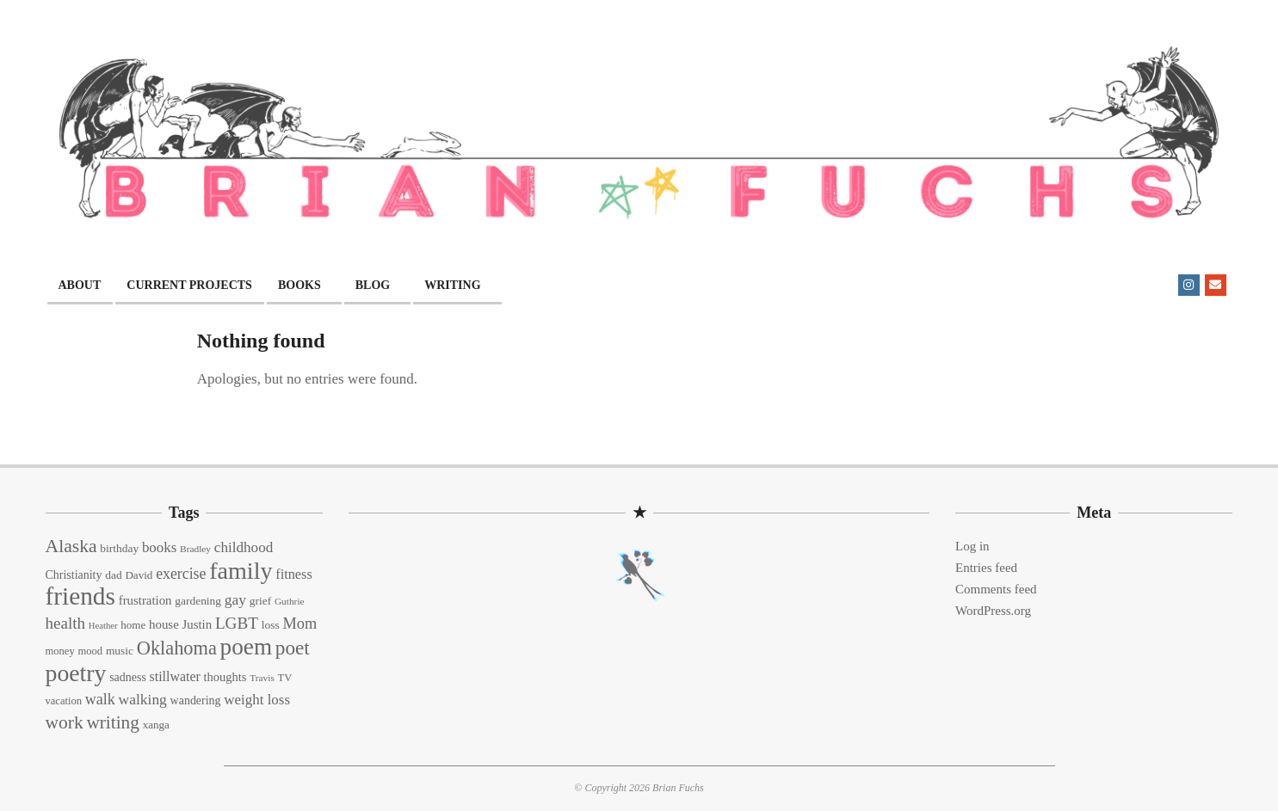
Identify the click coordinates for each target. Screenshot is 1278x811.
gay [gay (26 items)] (235, 599)
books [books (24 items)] (159, 547)
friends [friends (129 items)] (80, 596)
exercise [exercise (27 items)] (181, 573)
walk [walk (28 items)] (100, 699)
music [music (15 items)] (119, 650)
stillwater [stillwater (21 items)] (175, 676)
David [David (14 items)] (138, 574)
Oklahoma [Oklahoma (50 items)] (177, 648)
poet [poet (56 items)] (292, 647)
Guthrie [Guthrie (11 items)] (290, 601)
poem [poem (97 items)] (246, 647)
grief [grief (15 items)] (260, 600)
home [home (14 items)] (132, 624)
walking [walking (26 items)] (143, 699)
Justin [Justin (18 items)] (197, 624)
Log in (972, 546)
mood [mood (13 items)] (89, 651)
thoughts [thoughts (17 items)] (224, 677)
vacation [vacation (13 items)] (64, 701)
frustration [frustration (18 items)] (145, 600)
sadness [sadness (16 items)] (127, 677)
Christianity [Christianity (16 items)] (74, 574)
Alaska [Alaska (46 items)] (71, 546)
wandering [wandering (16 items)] (195, 700)
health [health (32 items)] (66, 623)
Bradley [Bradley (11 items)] (195, 549)
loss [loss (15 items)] (271, 624)
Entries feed (986, 567)
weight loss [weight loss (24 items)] (257, 699)
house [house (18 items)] (164, 624)
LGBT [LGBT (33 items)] (236, 623)
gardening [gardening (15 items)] (198, 600)
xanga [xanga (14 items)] (156, 724)
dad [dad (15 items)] (113, 574)
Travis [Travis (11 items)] (262, 678)
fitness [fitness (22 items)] (293, 574)
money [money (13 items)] (60, 651)
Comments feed (996, 589)
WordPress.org (993, 610)
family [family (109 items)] (240, 570)
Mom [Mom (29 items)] (299, 623)
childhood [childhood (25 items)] (243, 547)
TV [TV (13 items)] (285, 678)
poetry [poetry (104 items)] (76, 673)
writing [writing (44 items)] (112, 722)
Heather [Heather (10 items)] (103, 625)
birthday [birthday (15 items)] (119, 548)
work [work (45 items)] (64, 722)
